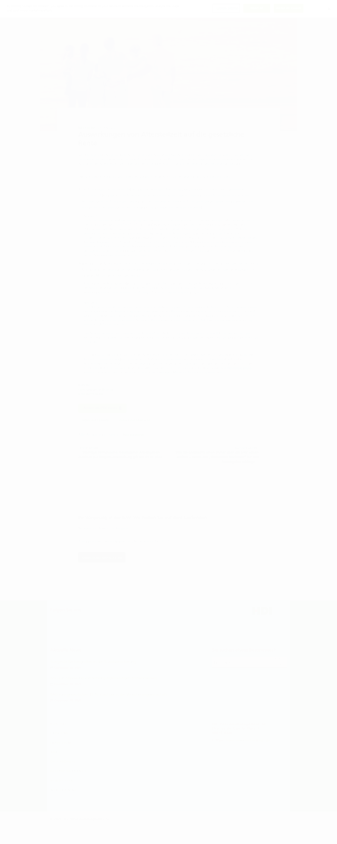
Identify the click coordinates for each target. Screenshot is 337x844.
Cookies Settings (227, 8)
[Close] (329, 9)
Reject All (256, 8)
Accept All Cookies (288, 8)
